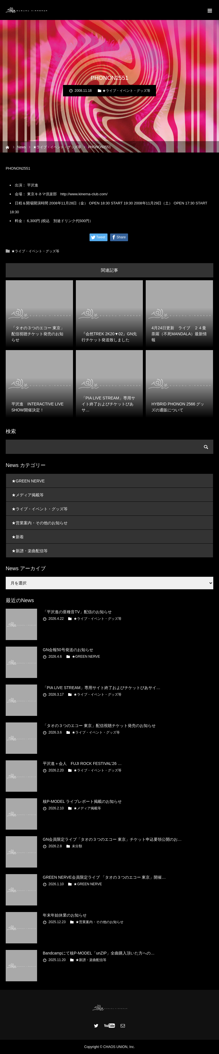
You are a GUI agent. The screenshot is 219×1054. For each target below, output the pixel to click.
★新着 (18, 537)
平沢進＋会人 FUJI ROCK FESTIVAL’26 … (82, 763)
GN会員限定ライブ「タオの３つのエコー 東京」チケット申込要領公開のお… (112, 839)
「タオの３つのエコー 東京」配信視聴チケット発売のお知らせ (99, 725)
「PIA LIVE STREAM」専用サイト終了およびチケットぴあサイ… (101, 687)
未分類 (77, 846)
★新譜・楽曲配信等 (30, 551)
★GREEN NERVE (28, 481)
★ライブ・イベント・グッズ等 (126, 90)
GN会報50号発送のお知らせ (68, 649)
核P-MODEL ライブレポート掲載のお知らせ (82, 801)
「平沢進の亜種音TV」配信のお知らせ (77, 612)
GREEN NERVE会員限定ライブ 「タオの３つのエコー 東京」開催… (104, 877)
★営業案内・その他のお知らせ (40, 523)
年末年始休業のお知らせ (65, 915)
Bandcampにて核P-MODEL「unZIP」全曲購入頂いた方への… (99, 953)
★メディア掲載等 (28, 495)
